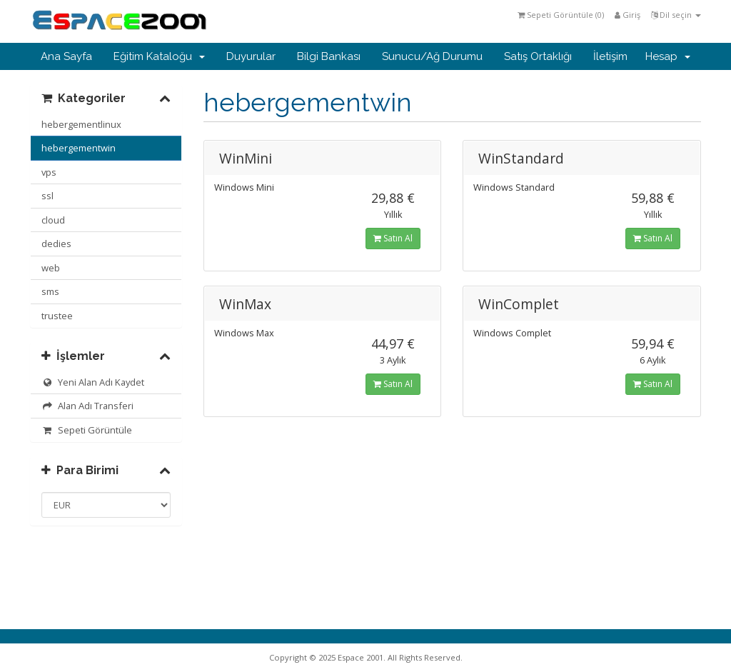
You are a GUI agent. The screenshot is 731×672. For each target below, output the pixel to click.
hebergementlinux (81, 124)
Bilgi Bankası (329, 56)
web (50, 267)
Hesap (667, 56)
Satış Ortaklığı (538, 56)
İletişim (610, 56)
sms (50, 291)
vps (48, 172)
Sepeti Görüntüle (86, 429)
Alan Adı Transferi (87, 405)
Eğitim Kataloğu (159, 56)
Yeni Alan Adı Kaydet (92, 382)
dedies (56, 243)
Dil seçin (676, 14)
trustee (57, 315)
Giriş (627, 14)
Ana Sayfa (66, 56)
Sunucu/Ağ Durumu (432, 56)
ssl (47, 195)
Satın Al (393, 238)
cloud (53, 220)
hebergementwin (78, 147)
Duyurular (251, 56)
